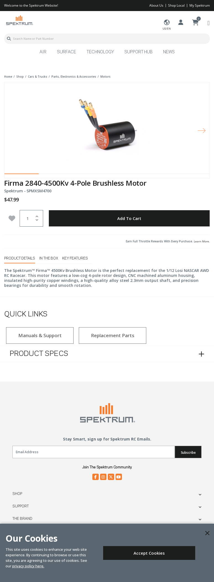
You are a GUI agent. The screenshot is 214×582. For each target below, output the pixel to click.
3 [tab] (90, 175)
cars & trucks (37, 76)
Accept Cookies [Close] (149, 553)
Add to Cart (129, 218)
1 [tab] (21, 175)
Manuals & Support (40, 335)
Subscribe (188, 452)
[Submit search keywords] (9, 39)
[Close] (207, 533)
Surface (66, 52)
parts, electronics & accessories (73, 76)
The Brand (22, 518)
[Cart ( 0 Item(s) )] (195, 22)
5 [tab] (158, 175)
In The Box (48, 258)
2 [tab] (56, 175)
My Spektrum (199, 5)
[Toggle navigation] (208, 23)
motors (105, 76)
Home (8, 76)
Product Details (19, 258)
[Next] (201, 130)
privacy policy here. (28, 565)
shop (20, 76)
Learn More (201, 241)
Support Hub (138, 52)
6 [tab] (192, 175)
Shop (17, 494)
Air (43, 52)
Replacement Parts (112, 335)
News (169, 52)
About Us (156, 5)
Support (20, 506)
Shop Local (176, 5)
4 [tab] (124, 175)
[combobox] (107, 38)
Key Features (75, 258)
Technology (100, 52)
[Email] (93, 452)
